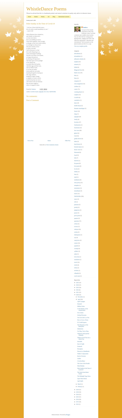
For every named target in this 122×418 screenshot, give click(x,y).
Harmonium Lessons (64, 16)
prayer (75, 213)
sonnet (75, 243)
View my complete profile (80, 46)
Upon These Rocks (82, 378)
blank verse (77, 72)
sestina (76, 232)
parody (76, 207)
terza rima (76, 256)
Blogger (68, 414)
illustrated (76, 152)
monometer (77, 188)
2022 (77, 290)
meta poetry (77, 182)
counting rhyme (78, 92)
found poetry (77, 125)
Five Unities (80, 312)
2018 (77, 392)
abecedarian (77, 53)
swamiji (76, 248)
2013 (77, 401)
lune (75, 174)
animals (76, 64)
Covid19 (32, 91)
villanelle (76, 273)
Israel (75, 155)
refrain (76, 223)
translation (77, 259)
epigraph (41, 91)
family (75, 119)
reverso (76, 226)
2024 (77, 285)
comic (75, 89)
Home (29, 16)
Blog (54, 16)
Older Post (67, 140)
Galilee (79, 358)
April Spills (80, 381)
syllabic (76, 251)
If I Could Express (82, 322)
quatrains (76, 221)
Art (48, 16)
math (75, 177)
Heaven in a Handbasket (83, 351)
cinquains (76, 81)
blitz (75, 75)
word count (77, 276)
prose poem (77, 215)
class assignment (78, 83)
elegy (75, 114)
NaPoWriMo (52, 91)
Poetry (43, 16)
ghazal (75, 133)
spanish (76, 245)
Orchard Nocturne (81, 315)
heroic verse (77, 149)
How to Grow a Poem (82, 320)
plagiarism (77, 210)
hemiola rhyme (78, 147)
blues (75, 78)
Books (36, 16)
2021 (77, 292)
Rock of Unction (81, 356)
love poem (76, 166)
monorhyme (77, 191)
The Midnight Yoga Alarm (83, 376)
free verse (46, 91)
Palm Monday (80, 366)
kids (75, 158)
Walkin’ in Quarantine (82, 353)
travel (75, 262)
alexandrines (77, 56)
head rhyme (77, 144)
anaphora (76, 61)
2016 (77, 394)
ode (75, 202)
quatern (76, 218)
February (80, 386)
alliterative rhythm (78, 59)
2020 (77, 294)
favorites (76, 122)
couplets (76, 94)
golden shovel (77, 138)
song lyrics (77, 240)
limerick (76, 160)
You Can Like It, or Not (83, 317)
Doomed (79, 304)
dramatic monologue (79, 108)
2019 (77, 389)
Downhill (79, 341)
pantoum (76, 204)
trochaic (76, 270)
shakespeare (77, 234)
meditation (77, 180)
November (80, 297)
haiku (75, 141)
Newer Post (30, 140)
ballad (75, 67)
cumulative (77, 100)
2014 (77, 399)
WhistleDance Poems (46, 8)
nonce (75, 199)
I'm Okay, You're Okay (83, 331)
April (79, 299)
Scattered (79, 346)
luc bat (76, 169)
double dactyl (77, 105)
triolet (75, 265)
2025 (77, 282)
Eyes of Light (80, 344)
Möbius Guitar (81, 306)
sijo (75, 237)
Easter (36, 91)
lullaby (76, 171)
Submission (80, 328)
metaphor (76, 185)
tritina (75, 267)
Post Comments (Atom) (52, 144)
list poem (76, 163)
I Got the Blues (81, 361)
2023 (77, 287)
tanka (75, 254)
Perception (80, 349)
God (75, 136)
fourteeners (77, 127)
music (75, 193)
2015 (77, 397)
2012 (77, 404)
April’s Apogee (81, 301)
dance (75, 103)
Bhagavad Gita (78, 70)
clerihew (76, 86)
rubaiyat (76, 229)
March (79, 384)
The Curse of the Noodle (83, 363)
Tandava (85, 27)
